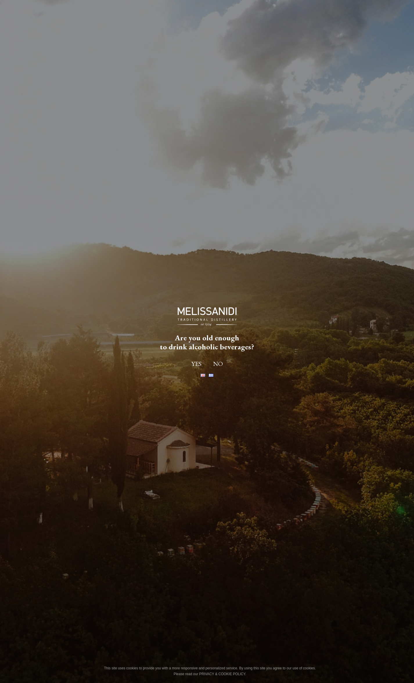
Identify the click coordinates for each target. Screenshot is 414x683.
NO (218, 364)
